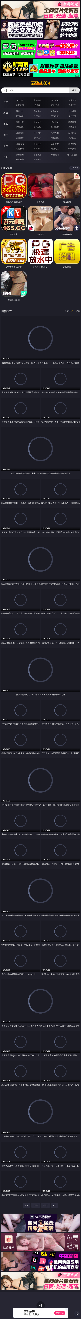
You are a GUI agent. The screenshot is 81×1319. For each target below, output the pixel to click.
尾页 (54, 1205)
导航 (5, 156)
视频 (5, 113)
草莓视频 (55, 154)
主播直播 (55, 116)
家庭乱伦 (37, 144)
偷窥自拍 (20, 133)
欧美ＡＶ (55, 111)
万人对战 (55, 100)
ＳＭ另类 (72, 116)
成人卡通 (55, 122)
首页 (27, 1205)
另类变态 (72, 126)
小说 (5, 145)
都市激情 (20, 144)
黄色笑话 (55, 148)
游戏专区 (72, 100)
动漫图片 (72, 133)
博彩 (5, 102)
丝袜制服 (37, 116)
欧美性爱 (72, 122)
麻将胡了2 (20, 105)
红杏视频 (20, 159)
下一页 (45, 1205)
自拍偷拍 (37, 111)
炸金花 (37, 105)
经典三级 (37, 126)
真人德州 (37, 100)
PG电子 (20, 100)
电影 (5, 124)
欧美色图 (55, 133)
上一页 (36, 1205)
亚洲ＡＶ (20, 111)
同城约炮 (20, 154)
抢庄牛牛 (72, 105)
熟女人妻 (20, 116)
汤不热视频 (72, 154)
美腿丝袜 (20, 137)
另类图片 (72, 137)
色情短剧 (37, 159)
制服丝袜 (20, 126)
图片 (5, 134)
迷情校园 (20, 148)
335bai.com (40, 83)
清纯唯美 (37, 137)
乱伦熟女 (55, 126)
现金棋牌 (55, 105)
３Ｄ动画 (72, 111)
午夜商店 (37, 154)
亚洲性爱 (20, 122)
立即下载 (60, 1313)
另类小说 (37, 148)
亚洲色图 (37, 133)
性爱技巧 (72, 148)
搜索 (74, 90)
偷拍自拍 (37, 122)
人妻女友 (55, 144)
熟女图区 (55, 137)
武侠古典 (72, 144)
